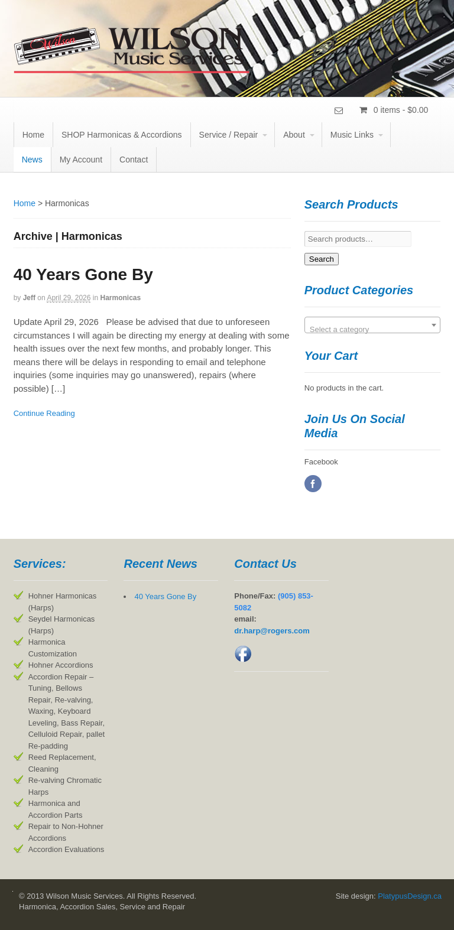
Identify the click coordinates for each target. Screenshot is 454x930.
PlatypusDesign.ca (410, 896)
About (294, 134)
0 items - (400, 110)
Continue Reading (44, 413)
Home (33, 134)
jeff (29, 298)
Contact (133, 159)
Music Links (352, 134)
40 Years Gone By (83, 274)
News (32, 159)
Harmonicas (120, 298)
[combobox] (372, 325)
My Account (81, 159)
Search (321, 259)
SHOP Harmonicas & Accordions (121, 134)
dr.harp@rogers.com (272, 630)
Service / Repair (228, 134)
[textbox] (372, 329)
